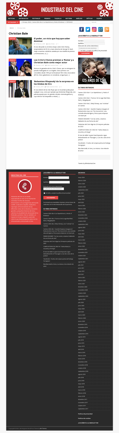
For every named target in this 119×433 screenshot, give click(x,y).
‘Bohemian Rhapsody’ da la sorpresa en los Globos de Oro (54, 82)
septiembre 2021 (83, 259)
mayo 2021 (81, 271)
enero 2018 (81, 396)
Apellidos (81, 43)
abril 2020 (81, 312)
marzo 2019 (81, 352)
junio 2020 (81, 305)
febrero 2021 (82, 280)
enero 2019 (81, 359)
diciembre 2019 (82, 324)
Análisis (79, 18)
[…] (47, 53)
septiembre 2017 (83, 409)
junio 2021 (81, 268)
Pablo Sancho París (52, 65)
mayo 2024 (81, 177)
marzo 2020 (81, 315)
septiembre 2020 (83, 296)
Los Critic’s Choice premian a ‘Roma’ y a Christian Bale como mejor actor (54, 61)
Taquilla (57, 18)
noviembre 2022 (83, 218)
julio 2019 (81, 340)
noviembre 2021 (83, 252)
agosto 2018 (81, 374)
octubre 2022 (82, 221)
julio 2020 (81, 302)
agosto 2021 (81, 262)
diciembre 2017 (82, 399)
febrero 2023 (82, 209)
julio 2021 (81, 265)
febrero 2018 (82, 393)
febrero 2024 (82, 180)
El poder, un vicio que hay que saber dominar (52, 39)
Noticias (11, 18)
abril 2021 (81, 274)
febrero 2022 (82, 243)
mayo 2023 (81, 199)
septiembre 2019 (83, 334)
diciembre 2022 (82, 215)
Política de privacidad (85, 414)
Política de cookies (84, 418)
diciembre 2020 (82, 287)
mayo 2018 (81, 384)
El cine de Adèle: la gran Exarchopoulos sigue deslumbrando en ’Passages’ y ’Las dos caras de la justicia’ (94, 137)
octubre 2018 (82, 368)
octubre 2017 (82, 405)
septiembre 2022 (83, 224)
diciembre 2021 (82, 249)
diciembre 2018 (82, 362)
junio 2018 (81, 380)
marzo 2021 (81, 277)
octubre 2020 (82, 293)
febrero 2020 (82, 318)
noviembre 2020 (83, 290)
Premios (47, 18)
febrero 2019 (82, 356)
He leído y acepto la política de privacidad (93, 51)
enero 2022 (81, 246)
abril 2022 (81, 237)
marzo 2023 (81, 205)
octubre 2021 (82, 255)
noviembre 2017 (83, 402)
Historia (68, 18)
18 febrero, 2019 (40, 44)
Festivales (36, 18)
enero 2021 (81, 284)
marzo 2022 (81, 240)
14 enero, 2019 (39, 65)
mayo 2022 (81, 234)
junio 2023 (81, 196)
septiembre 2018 (83, 371)
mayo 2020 (81, 309)
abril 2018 (81, 387)
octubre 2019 (82, 330)
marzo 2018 (81, 390)
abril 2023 (81, 202)
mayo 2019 (81, 346)
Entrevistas (23, 18)
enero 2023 (81, 212)
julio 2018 (81, 377)
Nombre (80, 41)
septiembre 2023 (83, 190)
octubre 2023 (82, 187)
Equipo (99, 18)
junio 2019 (81, 343)
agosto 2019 (81, 337)
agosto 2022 (81, 227)
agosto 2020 (81, 299)
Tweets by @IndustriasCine (86, 163)
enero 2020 (81, 321)
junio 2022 (81, 230)
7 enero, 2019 (39, 87)
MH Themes (43, 428)
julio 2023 (81, 193)
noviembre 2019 (83, 327)
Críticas (89, 18)
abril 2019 (81, 349)
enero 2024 (81, 184)
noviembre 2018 (83, 365)
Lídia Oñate (51, 44)
